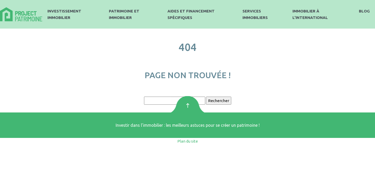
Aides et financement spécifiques (191, 14)
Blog (364, 11)
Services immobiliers (255, 14)
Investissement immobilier (64, 14)
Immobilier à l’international (310, 14)
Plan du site (187, 141)
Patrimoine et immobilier (124, 14)
